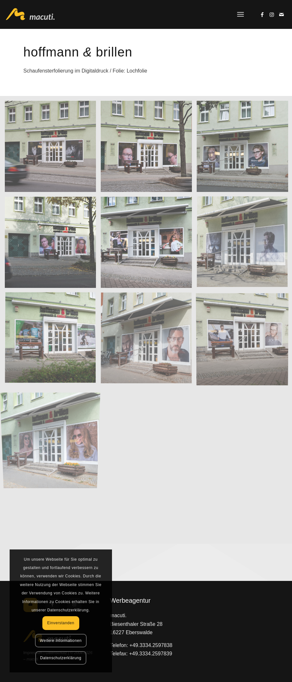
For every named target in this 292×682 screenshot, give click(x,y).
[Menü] (240, 14)
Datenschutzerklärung (61, 658)
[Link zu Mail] (281, 14)
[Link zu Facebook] (262, 14)
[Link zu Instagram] (272, 14)
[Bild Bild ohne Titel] (53, 149)
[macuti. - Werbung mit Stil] (34, 14)
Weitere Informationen (61, 640)
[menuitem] (240, 14)
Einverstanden (60, 623)
